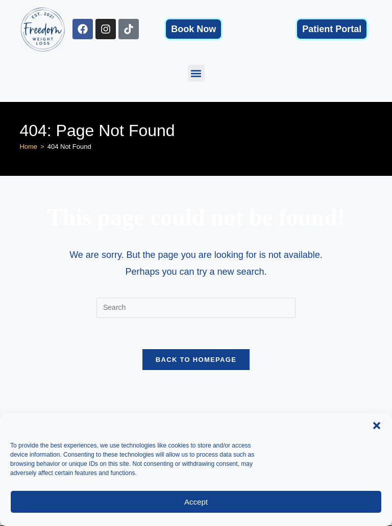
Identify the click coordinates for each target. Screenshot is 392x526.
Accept (196, 501)
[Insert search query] (196, 308)
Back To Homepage (196, 359)
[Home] (28, 146)
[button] (377, 425)
